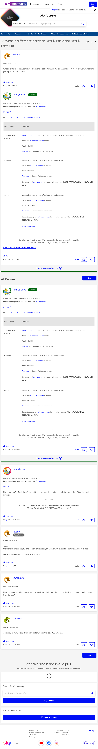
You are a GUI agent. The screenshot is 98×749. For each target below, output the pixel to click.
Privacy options (33, 730)
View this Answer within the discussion (19, 248)
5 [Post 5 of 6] (6, 606)
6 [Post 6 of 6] (6, 644)
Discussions (35, 4)
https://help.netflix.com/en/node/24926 (24, 117)
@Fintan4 (7, 112)
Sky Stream (49, 15)
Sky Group (32, 737)
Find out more (41, 107)
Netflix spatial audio (29, 226)
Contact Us (65, 734)
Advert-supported (28, 136)
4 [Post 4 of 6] (6, 566)
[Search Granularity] (19, 23)
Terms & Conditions (63, 730)
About (60, 4)
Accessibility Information (61, 732)
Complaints (32, 734)
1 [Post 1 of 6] (6, 86)
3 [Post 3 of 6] (6, 520)
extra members (43, 217)
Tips (53, 4)
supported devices (37, 141)
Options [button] (89, 42)
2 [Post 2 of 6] (6, 259)
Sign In (93, 4)
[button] (93, 54)
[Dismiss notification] (95, 10)
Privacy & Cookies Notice (36, 732)
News (46, 4)
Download (25, 151)
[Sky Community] (16, 4)
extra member (38, 182)
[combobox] (53, 23)
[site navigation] (2, 4)
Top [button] (92, 731)
